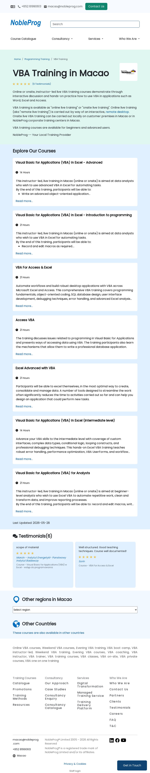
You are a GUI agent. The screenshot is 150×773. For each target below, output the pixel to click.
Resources (21, 705)
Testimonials (120, 708)
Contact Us (96, 6)
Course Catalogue (23, 39)
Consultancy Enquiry (55, 697)
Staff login (75, 770)
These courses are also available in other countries (48, 633)
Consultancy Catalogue (55, 706)
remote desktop (117, 112)
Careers (116, 714)
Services (94, 39)
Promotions (22, 689)
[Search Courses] (95, 24)
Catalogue (21, 683)
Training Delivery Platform (84, 705)
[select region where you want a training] (75, 609)
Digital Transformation (90, 685)
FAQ (112, 720)
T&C (112, 726)
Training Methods (20, 697)
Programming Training (37, 59)
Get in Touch (132, 765)
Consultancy (61, 39)
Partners (116, 695)
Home (17, 59)
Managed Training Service (90, 694)
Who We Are (128, 39)
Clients (115, 701)
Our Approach (57, 683)
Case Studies (55, 689)
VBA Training (61, 59)
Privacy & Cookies (75, 764)
